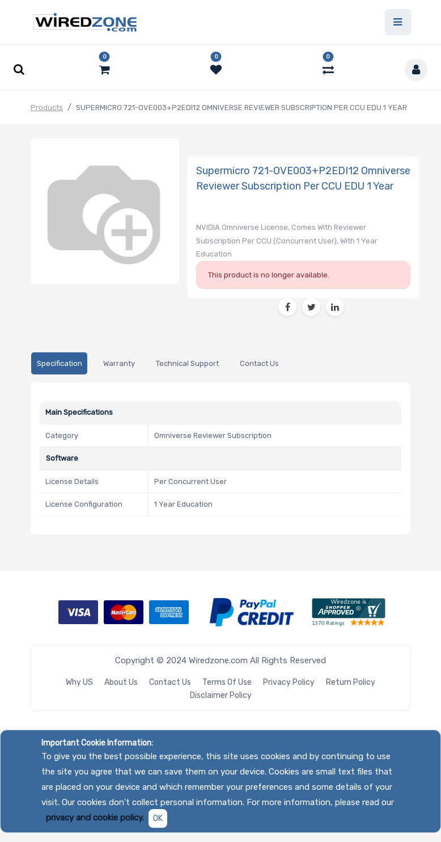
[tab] (59, 363)
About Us (121, 682)
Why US (79, 682)
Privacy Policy (289, 682)
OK (158, 818)
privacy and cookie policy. (95, 817)
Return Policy (350, 682)
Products (47, 107)
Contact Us (170, 682)
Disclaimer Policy (221, 695)
